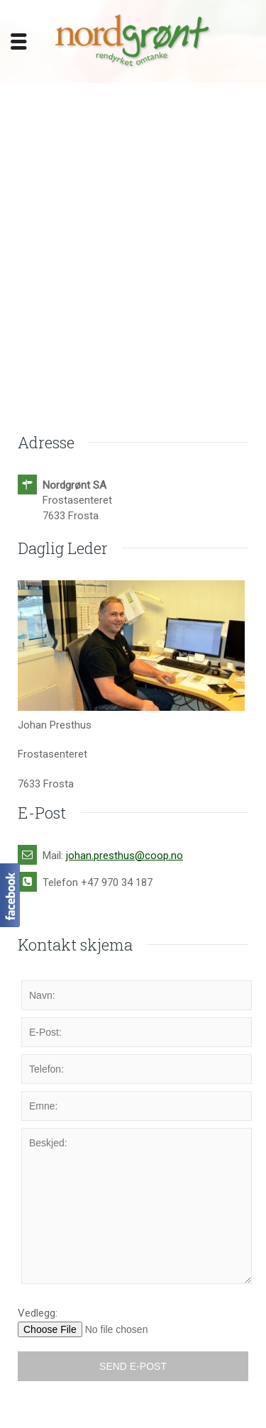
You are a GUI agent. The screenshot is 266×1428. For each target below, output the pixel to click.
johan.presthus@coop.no (124, 855)
